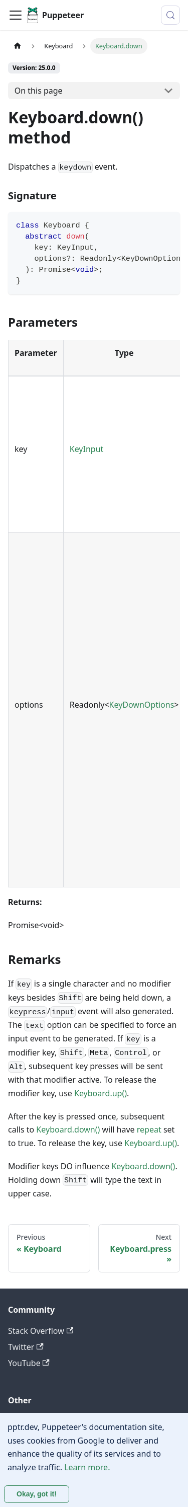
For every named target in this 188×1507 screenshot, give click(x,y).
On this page (39, 90)
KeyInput (87, 449)
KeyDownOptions (141, 704)
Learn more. (87, 1467)
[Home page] (17, 46)
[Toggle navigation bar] (15, 15)
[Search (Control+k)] (170, 15)
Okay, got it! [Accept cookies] (37, 1494)
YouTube (29, 1363)
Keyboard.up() (100, 1093)
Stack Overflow (40, 1330)
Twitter (26, 1346)
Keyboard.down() (68, 1129)
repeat (149, 1129)
